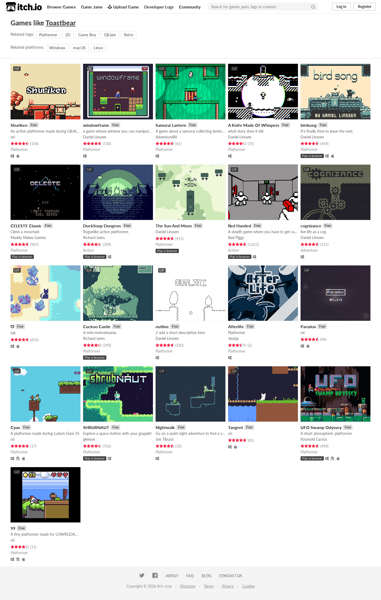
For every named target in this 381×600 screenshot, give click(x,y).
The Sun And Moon (174, 225)
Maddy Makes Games (28, 237)
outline (162, 326)
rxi (13, 137)
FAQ (190, 576)
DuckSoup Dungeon (102, 225)
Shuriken (19, 125)
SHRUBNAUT (96, 427)
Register (364, 6)
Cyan (15, 427)
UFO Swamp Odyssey (321, 427)
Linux (98, 48)
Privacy (228, 586)
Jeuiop (233, 338)
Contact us (230, 576)
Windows (57, 48)
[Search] (313, 7)
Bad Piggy (236, 237)
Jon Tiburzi (164, 439)
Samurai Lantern (171, 125)
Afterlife (236, 326)
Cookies (248, 586)
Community (190, 6)
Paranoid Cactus (314, 439)
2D (68, 35)
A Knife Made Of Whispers (253, 125)
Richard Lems (94, 237)
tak (13, 333)
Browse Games (61, 6)
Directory (188, 586)
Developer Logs (159, 6)
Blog (206, 576)
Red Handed (239, 225)
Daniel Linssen (94, 137)
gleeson (89, 439)
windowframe (96, 125)
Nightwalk (165, 427)
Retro (129, 35)
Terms (209, 586)
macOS (79, 48)
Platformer (48, 35)
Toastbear (61, 23)
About (172, 576)
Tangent (235, 427)
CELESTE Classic (26, 225)
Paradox (308, 326)
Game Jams (91, 6)
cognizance (311, 225)
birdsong (309, 125)
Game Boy (87, 35)
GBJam (110, 35)
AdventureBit (166, 137)
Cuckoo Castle (97, 326)
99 (13, 528)
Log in (341, 6)
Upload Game (123, 6)
